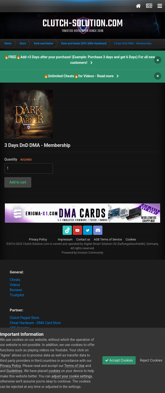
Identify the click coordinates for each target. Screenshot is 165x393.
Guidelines (14, 371)
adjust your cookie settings (71, 376)
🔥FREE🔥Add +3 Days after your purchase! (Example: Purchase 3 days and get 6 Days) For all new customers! (79, 60)
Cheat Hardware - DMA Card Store (35, 323)
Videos (15, 285)
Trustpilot (17, 295)
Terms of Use (74, 366)
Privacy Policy (38, 239)
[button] (17, 182)
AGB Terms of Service (108, 239)
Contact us (83, 239)
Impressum (65, 239)
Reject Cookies (150, 360)
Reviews (16, 290)
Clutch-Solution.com (36, 244)
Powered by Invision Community (82, 252)
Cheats (15, 280)
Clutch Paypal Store (24, 318)
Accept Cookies (119, 360)
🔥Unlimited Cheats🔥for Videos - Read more (79, 76)
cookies (54, 371)
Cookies (130, 239)
